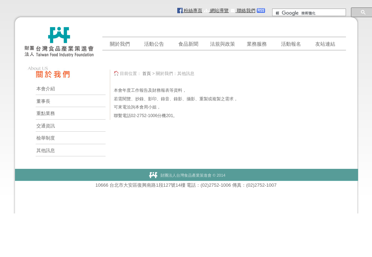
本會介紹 (45, 88)
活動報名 (291, 44)
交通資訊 (45, 125)
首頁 (146, 73)
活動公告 (154, 44)
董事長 (43, 101)
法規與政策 (222, 44)
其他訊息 (45, 150)
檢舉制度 (45, 138)
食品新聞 (188, 44)
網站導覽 (216, 10)
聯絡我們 (242, 10)
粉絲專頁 (190, 10)
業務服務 (257, 44)
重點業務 (45, 113)
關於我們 (120, 44)
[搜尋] (308, 13)
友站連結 (325, 44)
